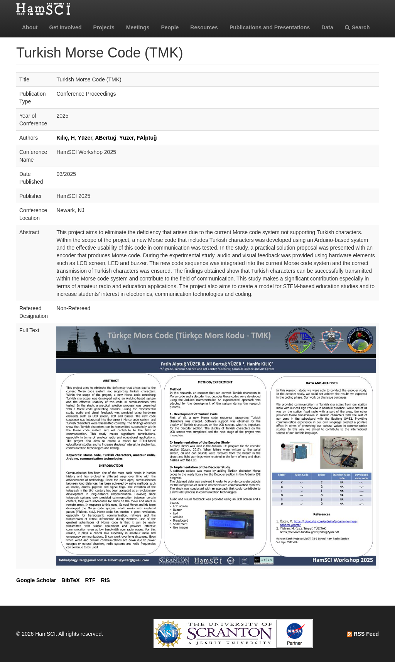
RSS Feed (363, 634)
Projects (103, 27)
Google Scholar (36, 580)
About (29, 27)
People (170, 27)
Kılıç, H (65, 138)
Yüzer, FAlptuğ (138, 138)
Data (327, 27)
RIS (105, 580)
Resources (204, 27)
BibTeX (70, 580)
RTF (90, 580)
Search (357, 27)
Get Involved (65, 27)
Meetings (138, 27)
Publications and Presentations (270, 27)
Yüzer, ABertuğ (97, 138)
